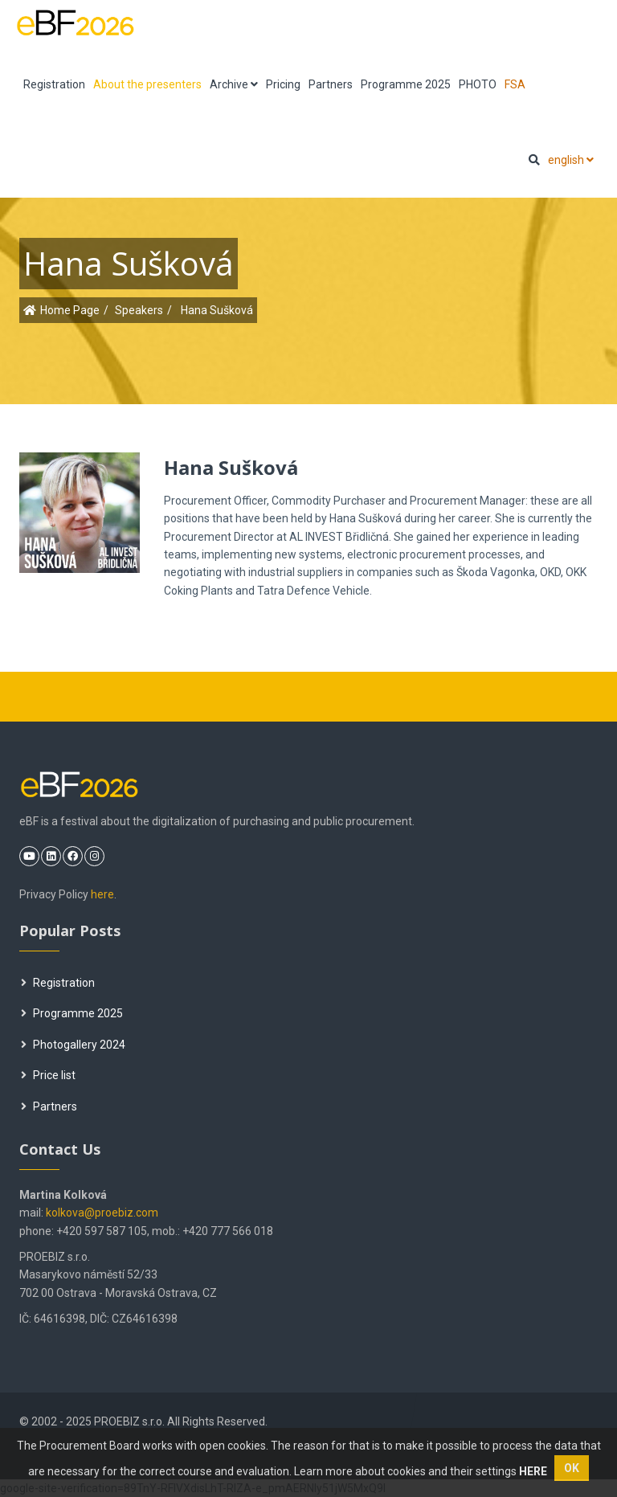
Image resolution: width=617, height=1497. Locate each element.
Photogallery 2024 (73, 1044)
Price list (48, 1075)
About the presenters (147, 84)
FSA (515, 84)
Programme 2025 (406, 84)
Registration (54, 84)
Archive (234, 84)
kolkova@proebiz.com (102, 1212)
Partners (330, 84)
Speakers (139, 310)
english (571, 159)
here (102, 894)
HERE (533, 1471)
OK (571, 1468)
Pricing (283, 84)
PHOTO (477, 84)
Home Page (70, 310)
